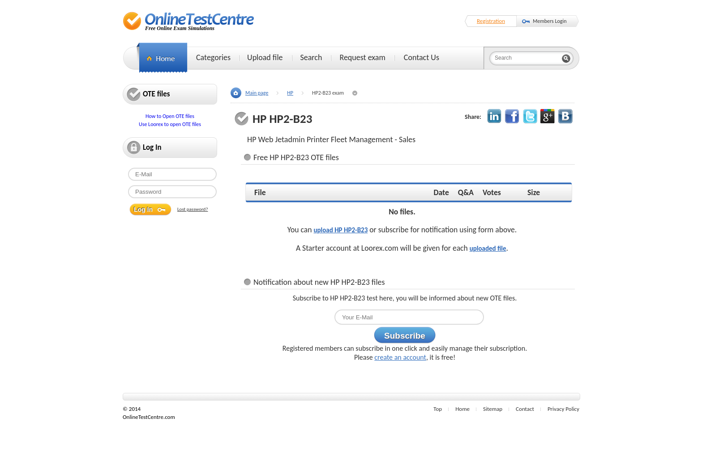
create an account (400, 357)
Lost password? (192, 209)
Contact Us (421, 57)
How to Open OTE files (170, 116)
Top (437, 408)
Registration (491, 20)
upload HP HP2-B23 (340, 230)
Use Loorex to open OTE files (170, 124)
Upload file (265, 57)
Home (462, 408)
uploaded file (488, 248)
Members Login (550, 21)
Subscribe (404, 335)
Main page (256, 93)
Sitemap (492, 408)
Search (311, 57)
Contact (525, 408)
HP (290, 93)
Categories (213, 57)
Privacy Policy (563, 408)
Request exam (362, 57)
